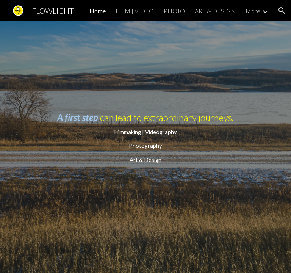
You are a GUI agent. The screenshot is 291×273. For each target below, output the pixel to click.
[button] (282, 11)
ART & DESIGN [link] (215, 10)
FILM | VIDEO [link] (135, 10)
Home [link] (97, 10)
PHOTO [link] (174, 10)
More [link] (253, 10)
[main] (145, 147)
